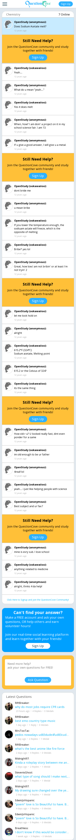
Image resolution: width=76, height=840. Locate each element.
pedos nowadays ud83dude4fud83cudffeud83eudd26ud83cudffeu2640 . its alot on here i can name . (42, 735)
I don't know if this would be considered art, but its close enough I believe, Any (42, 832)
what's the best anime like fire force (40, 748)
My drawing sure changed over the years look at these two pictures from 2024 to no (42, 790)
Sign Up (65, 4)
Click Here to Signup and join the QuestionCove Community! (38, 599)
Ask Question (38, 680)
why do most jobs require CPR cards (40, 707)
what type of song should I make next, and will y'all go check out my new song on (42, 776)
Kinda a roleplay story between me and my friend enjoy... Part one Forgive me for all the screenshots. (42, 762)
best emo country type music (35, 721)
